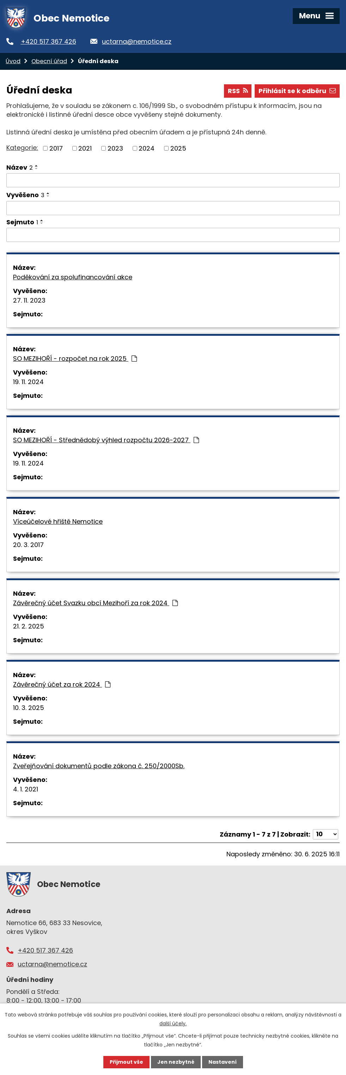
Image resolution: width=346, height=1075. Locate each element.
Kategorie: (22, 147)
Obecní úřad (49, 61)
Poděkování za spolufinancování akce (72, 277)
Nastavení (222, 1061)
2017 (56, 148)
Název (19, 167)
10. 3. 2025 (28, 707)
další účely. (173, 1023)
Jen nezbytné (175, 1061)
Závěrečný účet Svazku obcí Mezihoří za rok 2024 (95, 603)
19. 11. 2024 (28, 381)
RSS (238, 90)
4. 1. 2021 (25, 789)
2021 (85, 148)
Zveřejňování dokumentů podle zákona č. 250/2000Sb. (98, 765)
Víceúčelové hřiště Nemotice (58, 521)
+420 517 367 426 (48, 41)
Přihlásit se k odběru (297, 90)
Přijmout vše (126, 1061)
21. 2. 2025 (28, 626)
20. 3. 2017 (28, 544)
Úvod (13, 61)
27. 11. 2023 (29, 300)
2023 (115, 148)
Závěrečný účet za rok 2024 (61, 684)
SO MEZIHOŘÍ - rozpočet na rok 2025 (75, 358)
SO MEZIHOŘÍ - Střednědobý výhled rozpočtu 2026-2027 (106, 440)
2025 (178, 148)
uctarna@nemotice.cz (136, 41)
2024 (146, 148)
